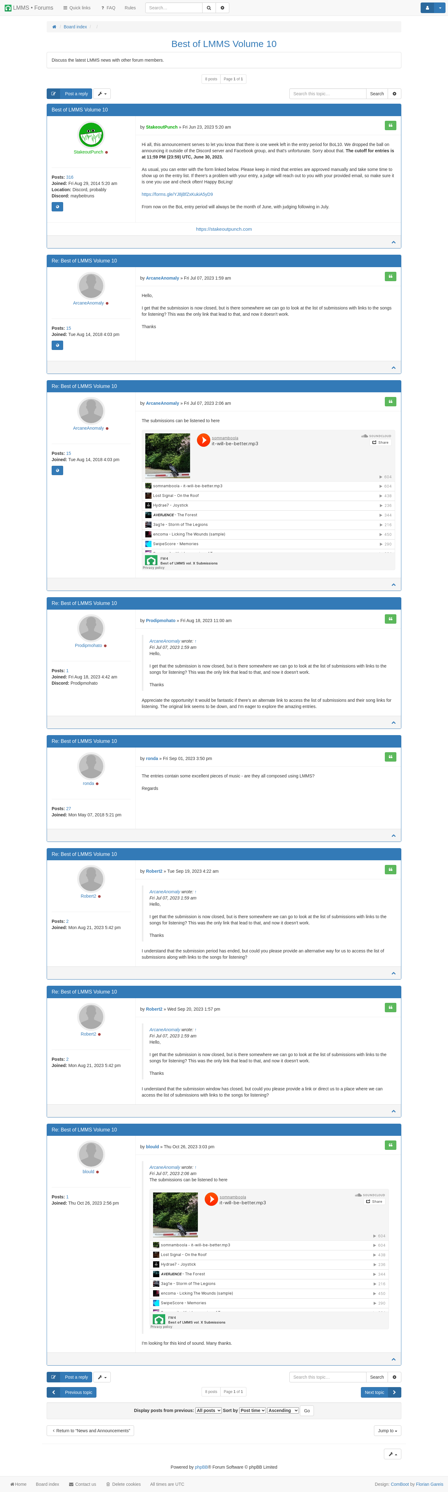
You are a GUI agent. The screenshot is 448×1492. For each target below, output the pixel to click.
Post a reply (67, 94)
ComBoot (400, 1484)
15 (68, 328)
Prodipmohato (88, 645)
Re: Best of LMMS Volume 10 (84, 260)
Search (377, 93)
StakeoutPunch (88, 151)
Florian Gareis (429, 1484)
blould (88, 1171)
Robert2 (88, 896)
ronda (88, 783)
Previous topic (69, 1392)
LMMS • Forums (29, 8)
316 (69, 177)
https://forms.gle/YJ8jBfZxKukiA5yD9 (177, 194)
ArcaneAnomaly (88, 302)
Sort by (244, 1410)
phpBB (201, 1467)
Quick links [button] (77, 7)
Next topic (383, 1392)
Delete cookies (123, 1484)
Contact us (82, 1484)
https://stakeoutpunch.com (224, 229)
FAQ (107, 7)
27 (68, 808)
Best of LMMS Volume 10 (224, 44)
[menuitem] (130, 8)
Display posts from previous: (178, 1410)
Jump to (387, 1430)
